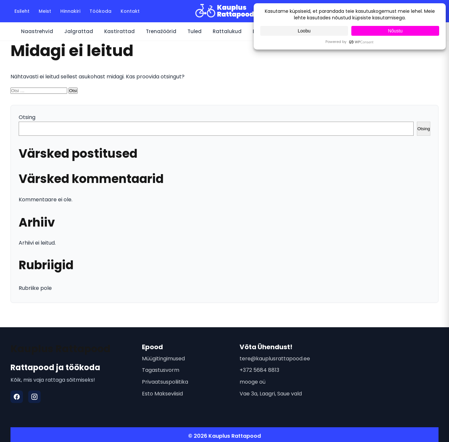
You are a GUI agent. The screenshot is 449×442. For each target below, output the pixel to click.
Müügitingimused (163, 358)
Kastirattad (119, 31)
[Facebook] (16, 397)
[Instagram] (34, 397)
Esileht (21, 11)
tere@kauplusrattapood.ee (275, 358)
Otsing (27, 117)
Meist (45, 11)
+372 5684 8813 (259, 370)
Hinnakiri (70, 11)
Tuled (194, 31)
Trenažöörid (161, 31)
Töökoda (100, 11)
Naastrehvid (37, 31)
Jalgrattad (78, 31)
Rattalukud (227, 31)
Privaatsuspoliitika (165, 382)
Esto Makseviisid (162, 393)
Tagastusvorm (160, 370)
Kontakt (130, 11)
